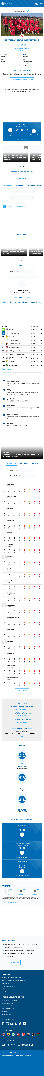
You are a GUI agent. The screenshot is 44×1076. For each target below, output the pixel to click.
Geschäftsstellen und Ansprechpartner (13, 980)
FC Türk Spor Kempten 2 (15, 347)
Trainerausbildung (7, 1003)
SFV (3, 1052)
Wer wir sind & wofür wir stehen (11, 977)
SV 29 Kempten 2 (13, 361)
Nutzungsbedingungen (8, 1056)
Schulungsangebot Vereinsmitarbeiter (13, 1006)
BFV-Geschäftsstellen (8, 1009)
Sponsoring (5, 983)
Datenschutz (19, 1056)
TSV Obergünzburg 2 (14, 333)
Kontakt (4, 992)
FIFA (16, 1052)
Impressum (28, 1056)
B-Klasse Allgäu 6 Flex (28, 61)
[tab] (7, 185)
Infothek (4, 989)
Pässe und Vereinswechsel (10, 1000)
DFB (7, 1052)
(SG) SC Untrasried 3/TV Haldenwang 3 (18, 358)
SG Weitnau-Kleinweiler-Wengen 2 (17, 354)
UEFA (11, 1052)
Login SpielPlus (6, 1014)
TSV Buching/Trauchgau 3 (15, 344)
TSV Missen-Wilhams (14, 340)
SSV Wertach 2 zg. (13, 365)
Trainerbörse (5, 1011)
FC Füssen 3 (12, 336)
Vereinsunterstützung (8, 986)
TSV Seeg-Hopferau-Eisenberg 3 (16, 351)
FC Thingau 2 (12, 329)
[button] (19, 44)
